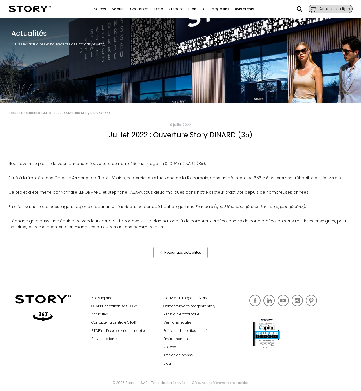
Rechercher (295, 9)
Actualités (31, 113)
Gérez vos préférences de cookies (220, 382)
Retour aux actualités (180, 252)
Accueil (14, 113)
